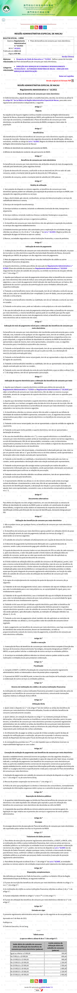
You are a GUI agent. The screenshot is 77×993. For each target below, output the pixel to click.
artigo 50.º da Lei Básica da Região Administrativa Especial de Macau (32, 100)
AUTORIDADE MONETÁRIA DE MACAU (41, 69)
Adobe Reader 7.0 (47, 987)
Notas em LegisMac (66, 76)
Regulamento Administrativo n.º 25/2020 (51, 268)
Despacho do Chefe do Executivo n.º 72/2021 (33, 59)
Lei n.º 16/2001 (50, 232)
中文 (72, 2)
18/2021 (17, 48)
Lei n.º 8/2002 (33, 141)
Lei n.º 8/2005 (60, 848)
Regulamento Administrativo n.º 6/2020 (18, 389)
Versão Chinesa (68, 56)
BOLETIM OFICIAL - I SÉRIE (13, 38)
